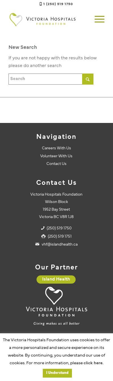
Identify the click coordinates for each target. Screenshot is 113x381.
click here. (93, 363)
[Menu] (97, 19)
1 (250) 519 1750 (58, 4)
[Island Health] (56, 279)
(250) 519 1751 (60, 236)
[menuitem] (97, 19)
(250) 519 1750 (59, 228)
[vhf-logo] (46, 19)
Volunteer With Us (56, 156)
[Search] (50, 79)
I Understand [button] (57, 373)
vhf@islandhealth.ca (60, 244)
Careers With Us (56, 148)
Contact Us (56, 164)
